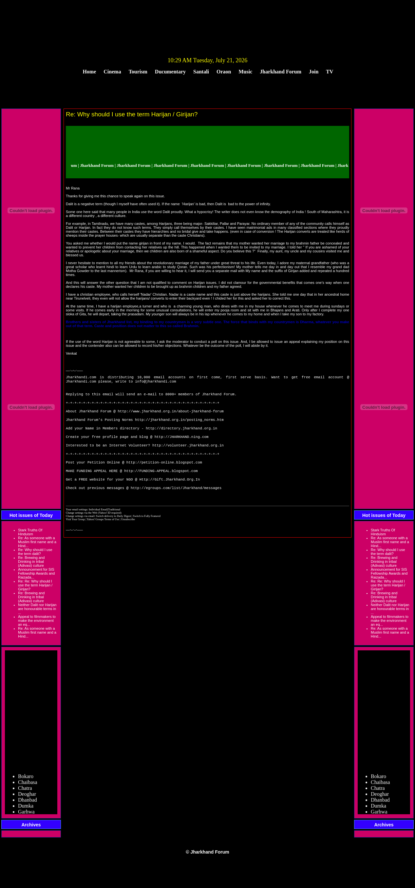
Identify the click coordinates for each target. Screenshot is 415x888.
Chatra (25, 789)
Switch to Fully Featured (146, 533)
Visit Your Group (75, 537)
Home (89, 71)
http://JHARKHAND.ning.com (182, 446)
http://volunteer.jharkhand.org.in (188, 456)
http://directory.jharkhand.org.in (181, 436)
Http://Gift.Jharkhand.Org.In (169, 495)
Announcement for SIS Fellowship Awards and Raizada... (36, 573)
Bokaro (25, 777)
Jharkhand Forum (280, 71)
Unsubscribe (128, 537)
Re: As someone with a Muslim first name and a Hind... (37, 542)
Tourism (138, 71)
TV (329, 71)
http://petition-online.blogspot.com (164, 475)
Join (313, 71)
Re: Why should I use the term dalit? (35, 552)
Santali (201, 71)
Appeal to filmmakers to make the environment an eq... (37, 620)
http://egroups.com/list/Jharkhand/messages (176, 505)
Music (246, 71)
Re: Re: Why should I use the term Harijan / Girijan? (35, 585)
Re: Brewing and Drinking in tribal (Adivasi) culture (31, 561)
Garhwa (26, 813)
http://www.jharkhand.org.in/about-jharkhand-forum (170, 416)
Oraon (224, 71)
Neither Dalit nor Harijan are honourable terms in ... (37, 609)
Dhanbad (27, 801)
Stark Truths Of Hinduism (30, 532)
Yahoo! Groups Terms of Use (103, 537)
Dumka (25, 807)
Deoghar (27, 795)
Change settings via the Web (81, 530)
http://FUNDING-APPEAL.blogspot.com (161, 485)
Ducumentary (170, 71)
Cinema (112, 71)
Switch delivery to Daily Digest (113, 533)
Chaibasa (27, 783)
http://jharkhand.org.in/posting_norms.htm (179, 426)
